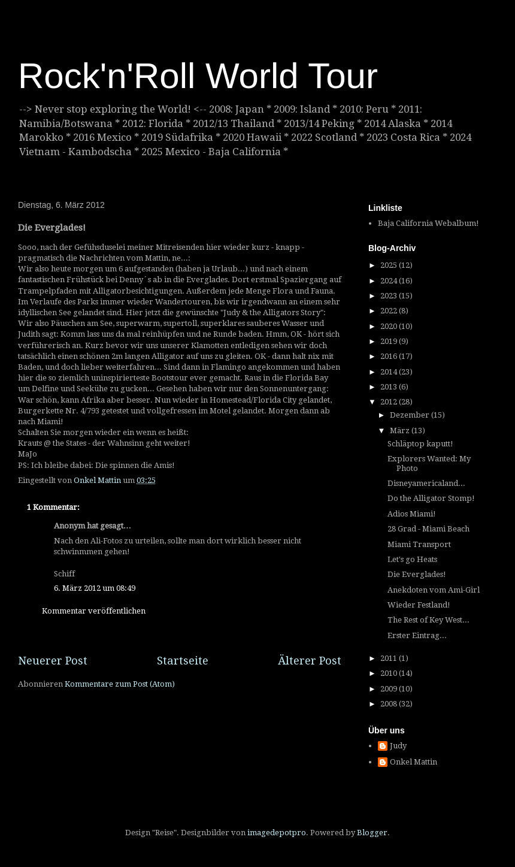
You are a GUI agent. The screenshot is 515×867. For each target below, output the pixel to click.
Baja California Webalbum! (428, 223)
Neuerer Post (52, 660)
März (400, 430)
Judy (398, 745)
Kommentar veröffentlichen (94, 610)
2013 (389, 386)
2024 (389, 280)
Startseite (182, 660)
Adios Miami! (411, 513)
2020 (389, 326)
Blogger (372, 832)
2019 (389, 341)
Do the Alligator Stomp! (431, 498)
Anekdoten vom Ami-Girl (433, 589)
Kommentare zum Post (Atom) (120, 683)
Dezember (410, 414)
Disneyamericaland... (426, 483)
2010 (389, 673)
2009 (389, 688)
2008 (389, 703)
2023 (389, 295)
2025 (389, 265)
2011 (389, 658)
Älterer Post (309, 660)
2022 (389, 310)
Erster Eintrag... (417, 635)
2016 (389, 356)
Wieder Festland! (418, 604)
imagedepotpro (276, 832)
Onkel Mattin (413, 761)
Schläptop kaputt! (420, 443)
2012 (389, 401)
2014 (389, 371)
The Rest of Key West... (428, 619)
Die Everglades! (416, 574)
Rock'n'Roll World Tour (198, 76)
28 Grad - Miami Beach (428, 528)
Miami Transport (419, 544)
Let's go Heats (412, 559)
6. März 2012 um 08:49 (94, 588)
